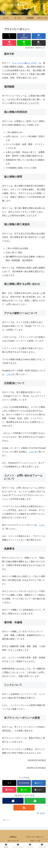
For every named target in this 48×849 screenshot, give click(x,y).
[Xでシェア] (9, 36)
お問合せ (13, 837)
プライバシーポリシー (35, 837)
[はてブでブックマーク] (39, 36)
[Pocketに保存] (9, 43)
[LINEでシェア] (24, 43)
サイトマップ (13, 841)
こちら (9, 374)
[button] (39, 43)
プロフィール (35, 841)
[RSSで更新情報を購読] (24, 808)
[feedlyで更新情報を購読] (35, 801)
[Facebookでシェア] (24, 36)
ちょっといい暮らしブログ (24, 63)
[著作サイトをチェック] (13, 801)
